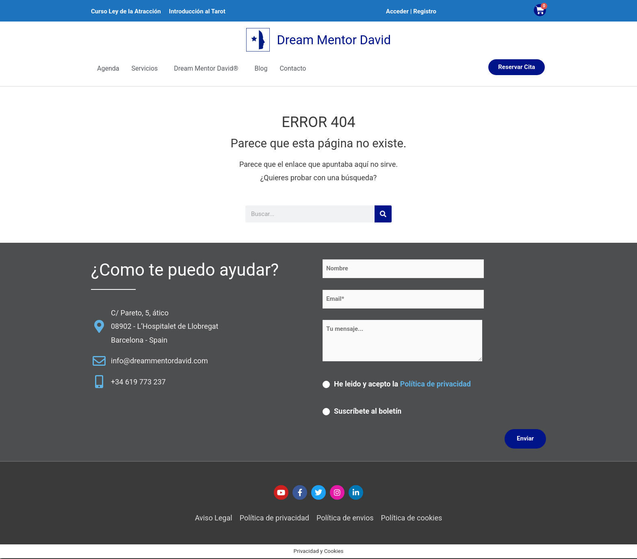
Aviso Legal (213, 518)
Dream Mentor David (334, 40)
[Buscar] (383, 214)
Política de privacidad (435, 384)
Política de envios (345, 518)
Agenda (108, 69)
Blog (260, 69)
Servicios (144, 69)
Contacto (293, 69)
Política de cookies (411, 518)
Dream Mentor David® (206, 69)
